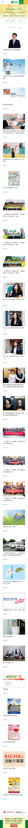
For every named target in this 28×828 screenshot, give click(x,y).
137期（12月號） (11, 27)
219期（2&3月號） (8, 20)
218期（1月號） (20, 20)
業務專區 (21, 2)
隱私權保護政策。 (18, 823)
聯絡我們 (25, 2)
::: (0, 4)
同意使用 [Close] (14, 825)
